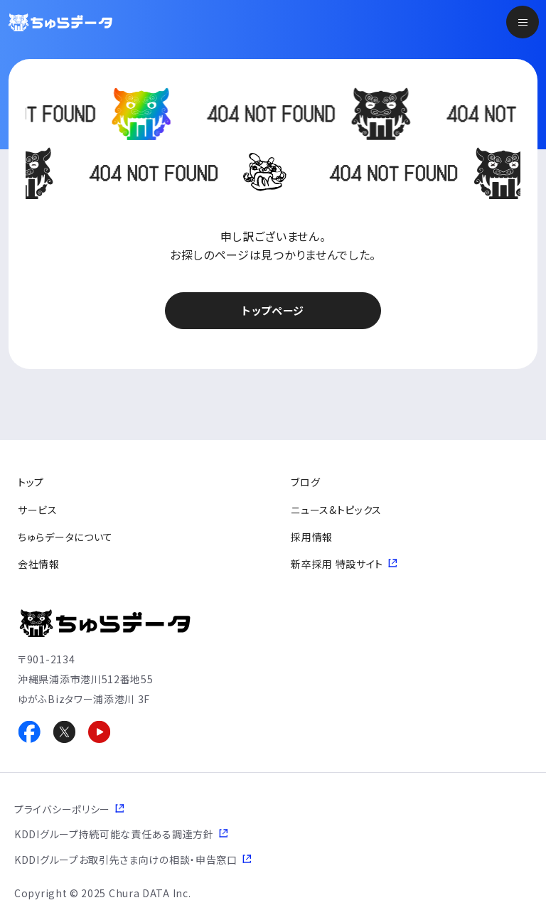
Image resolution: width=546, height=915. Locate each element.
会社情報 (39, 564)
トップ (31, 482)
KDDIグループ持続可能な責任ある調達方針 (114, 834)
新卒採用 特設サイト (337, 564)
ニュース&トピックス (336, 510)
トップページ (273, 310)
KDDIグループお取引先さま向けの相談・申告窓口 (125, 859)
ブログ (305, 482)
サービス (38, 510)
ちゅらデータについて (65, 537)
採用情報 (312, 537)
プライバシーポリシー (62, 809)
